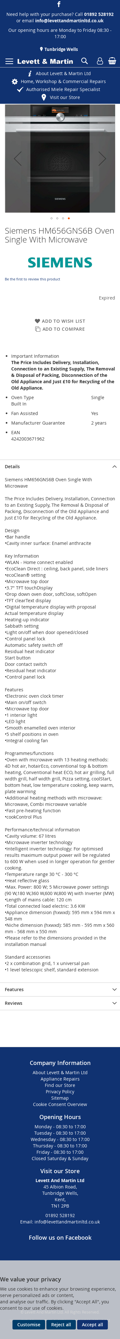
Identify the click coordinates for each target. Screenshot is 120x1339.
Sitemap (60, 1098)
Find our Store (60, 1085)
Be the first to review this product (32, 279)
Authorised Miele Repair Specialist (63, 89)
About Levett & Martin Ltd (63, 73)
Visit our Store (65, 97)
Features (14, 989)
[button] (17, 159)
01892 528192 (60, 1215)
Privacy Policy (60, 1092)
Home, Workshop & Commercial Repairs (63, 81)
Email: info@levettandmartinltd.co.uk (60, 1222)
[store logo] (45, 61)
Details (12, 466)
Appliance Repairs (60, 1079)
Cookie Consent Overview (60, 1104)
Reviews (13, 1003)
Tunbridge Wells (61, 49)
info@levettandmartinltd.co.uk (69, 21)
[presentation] (60, 466)
